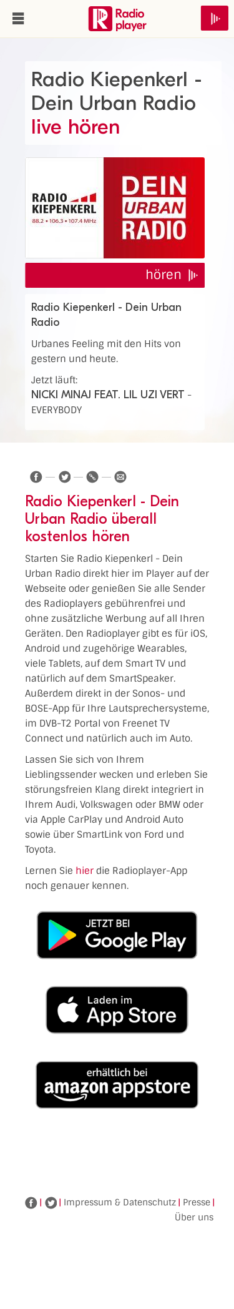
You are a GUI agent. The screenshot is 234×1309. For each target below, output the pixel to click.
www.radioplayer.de (117, 18)
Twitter (50, 1203)
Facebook (31, 1203)
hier (85, 871)
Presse (196, 1202)
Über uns (194, 1217)
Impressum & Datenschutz (120, 1202)
